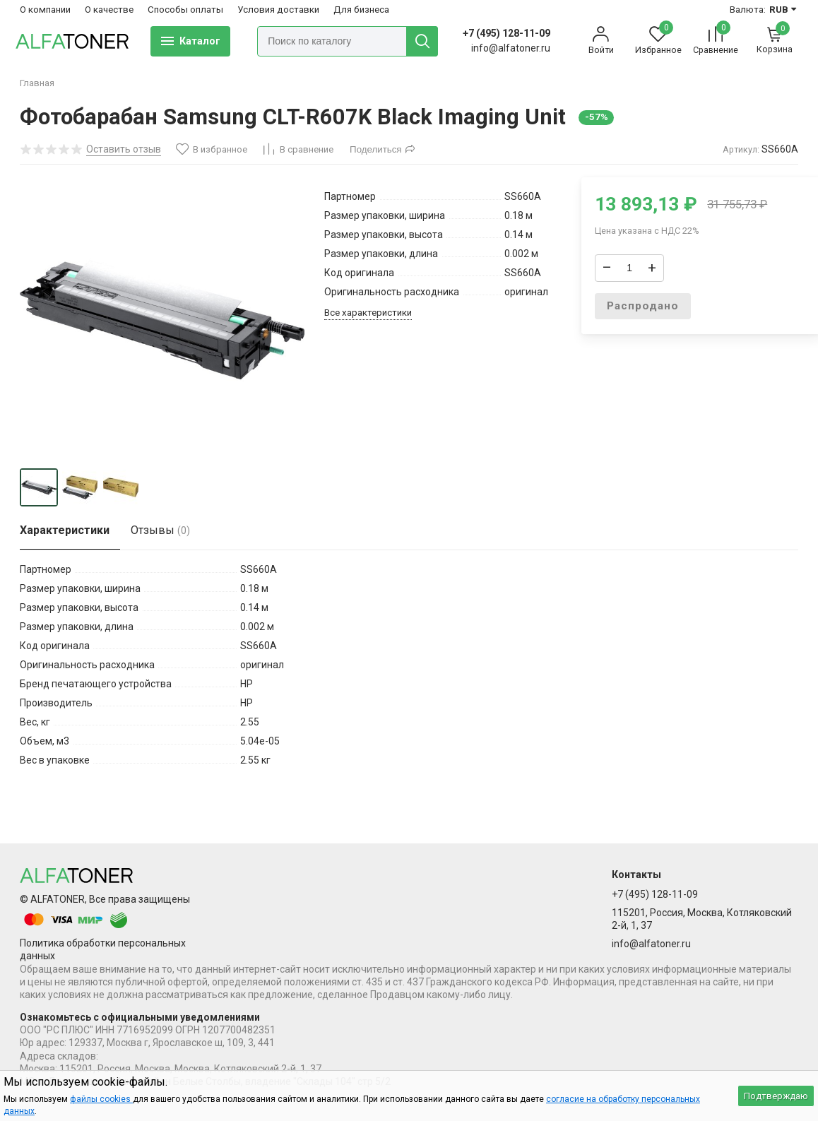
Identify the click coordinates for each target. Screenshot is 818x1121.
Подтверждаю (776, 1096)
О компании (45, 9)
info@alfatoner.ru (651, 943)
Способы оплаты (185, 9)
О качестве (109, 9)
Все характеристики (368, 312)
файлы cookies (101, 1099)
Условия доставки (278, 9)
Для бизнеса (361, 9)
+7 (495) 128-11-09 (506, 33)
